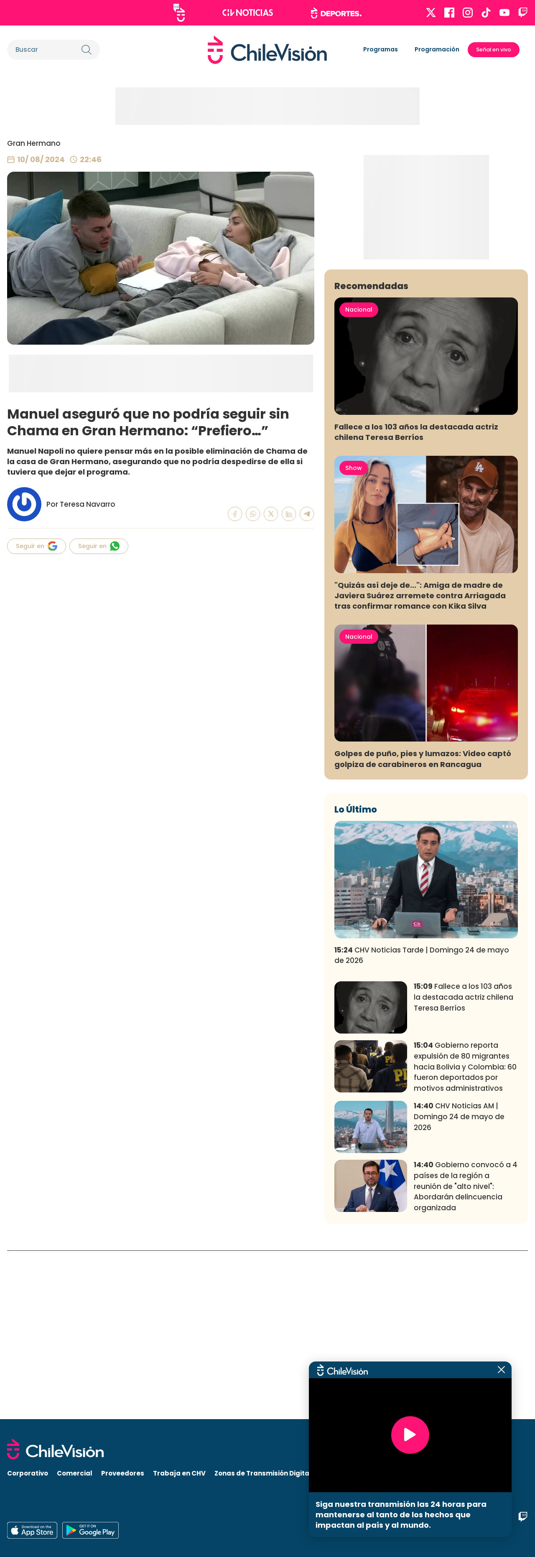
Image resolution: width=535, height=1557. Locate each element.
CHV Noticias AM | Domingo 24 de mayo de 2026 (459, 1285)
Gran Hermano (34, 143)
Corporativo (27, 1473)
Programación (437, 49)
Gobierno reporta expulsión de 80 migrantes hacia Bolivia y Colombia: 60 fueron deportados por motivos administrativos (465, 1235)
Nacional (358, 478)
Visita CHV (337, 1473)
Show (353, 636)
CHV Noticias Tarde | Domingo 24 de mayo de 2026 (421, 1123)
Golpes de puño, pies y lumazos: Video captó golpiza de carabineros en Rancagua (422, 927)
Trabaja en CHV (179, 1473)
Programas (380, 49)
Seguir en (36, 546)
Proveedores (122, 1473)
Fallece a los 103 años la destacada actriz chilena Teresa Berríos (416, 600)
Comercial (74, 1473)
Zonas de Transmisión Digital (262, 1473)
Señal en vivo (493, 49)
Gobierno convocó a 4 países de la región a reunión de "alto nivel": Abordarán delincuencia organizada (465, 1354)
